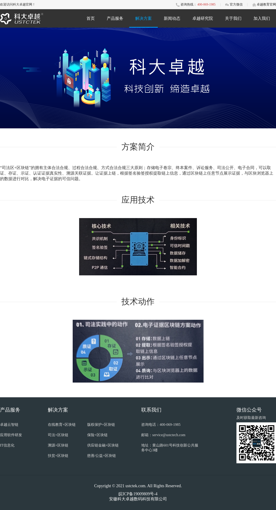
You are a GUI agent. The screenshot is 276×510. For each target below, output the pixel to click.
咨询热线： (189, 4)
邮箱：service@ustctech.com (163, 435)
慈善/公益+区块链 (101, 456)
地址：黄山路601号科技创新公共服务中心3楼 (169, 447)
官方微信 (237, 4)
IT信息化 (7, 445)
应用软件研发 (11, 435)
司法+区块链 (58, 435)
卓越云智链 (9, 424)
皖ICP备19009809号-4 (137, 494)
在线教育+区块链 (62, 424)
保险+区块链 (97, 435)
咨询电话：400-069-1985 (161, 424)
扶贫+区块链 (58, 456)
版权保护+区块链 (101, 424)
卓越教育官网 (266, 4)
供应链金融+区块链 (103, 445)
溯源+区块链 (58, 445)
